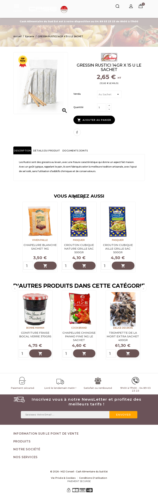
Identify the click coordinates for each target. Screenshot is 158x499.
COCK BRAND (79, 328)
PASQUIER (79, 240)
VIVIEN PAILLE (40, 240)
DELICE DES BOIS (123, 328)
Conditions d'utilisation (92, 478)
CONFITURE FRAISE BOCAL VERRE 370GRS (35, 334)
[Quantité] (101, 109)
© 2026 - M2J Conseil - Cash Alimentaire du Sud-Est (79, 472)
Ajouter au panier (93, 121)
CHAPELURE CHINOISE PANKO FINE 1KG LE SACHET (79, 336)
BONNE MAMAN (35, 328)
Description (22, 151)
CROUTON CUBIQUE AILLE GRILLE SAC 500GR (118, 249)
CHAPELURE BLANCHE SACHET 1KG (40, 247)
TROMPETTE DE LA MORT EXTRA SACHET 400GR (123, 336)
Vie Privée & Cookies (64, 478)
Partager (77, 132)
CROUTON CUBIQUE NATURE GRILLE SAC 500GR (79, 249)
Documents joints (73, 151)
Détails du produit (45, 151)
